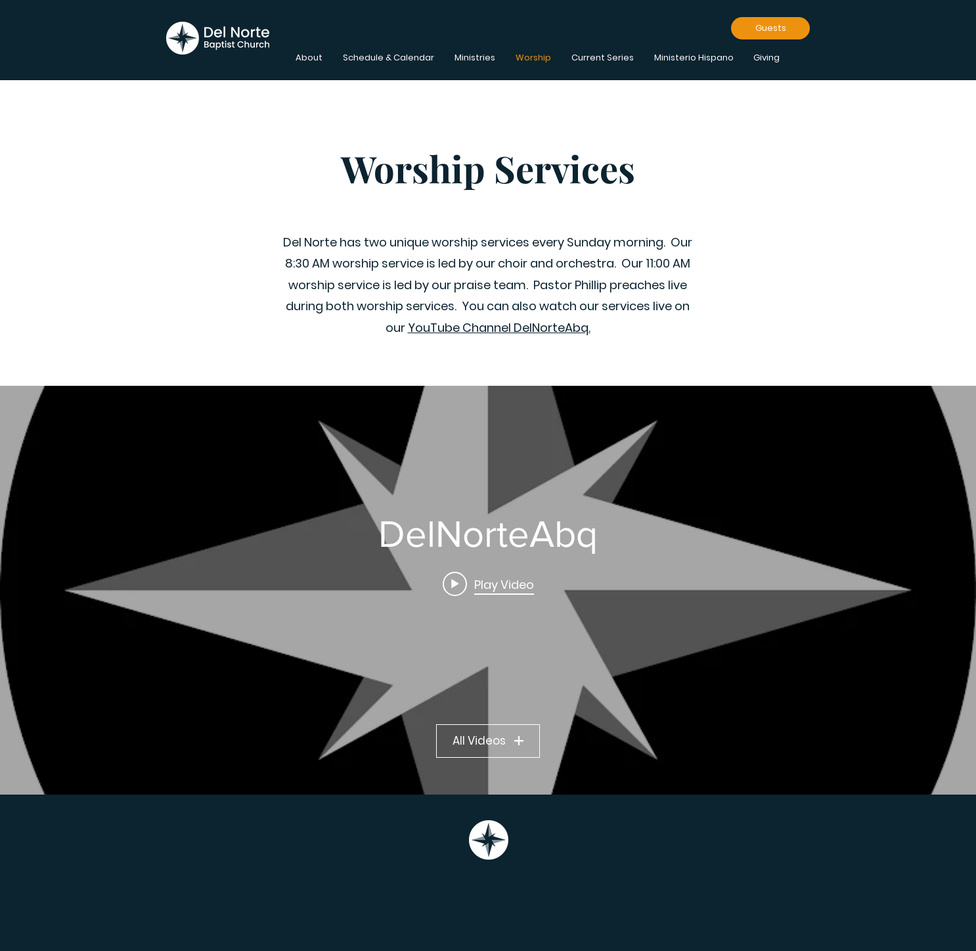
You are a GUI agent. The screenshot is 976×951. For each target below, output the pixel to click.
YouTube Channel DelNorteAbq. (499, 327)
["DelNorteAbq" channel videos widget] (488, 590)
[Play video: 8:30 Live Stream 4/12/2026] (488, 583)
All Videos (488, 741)
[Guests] (770, 28)
